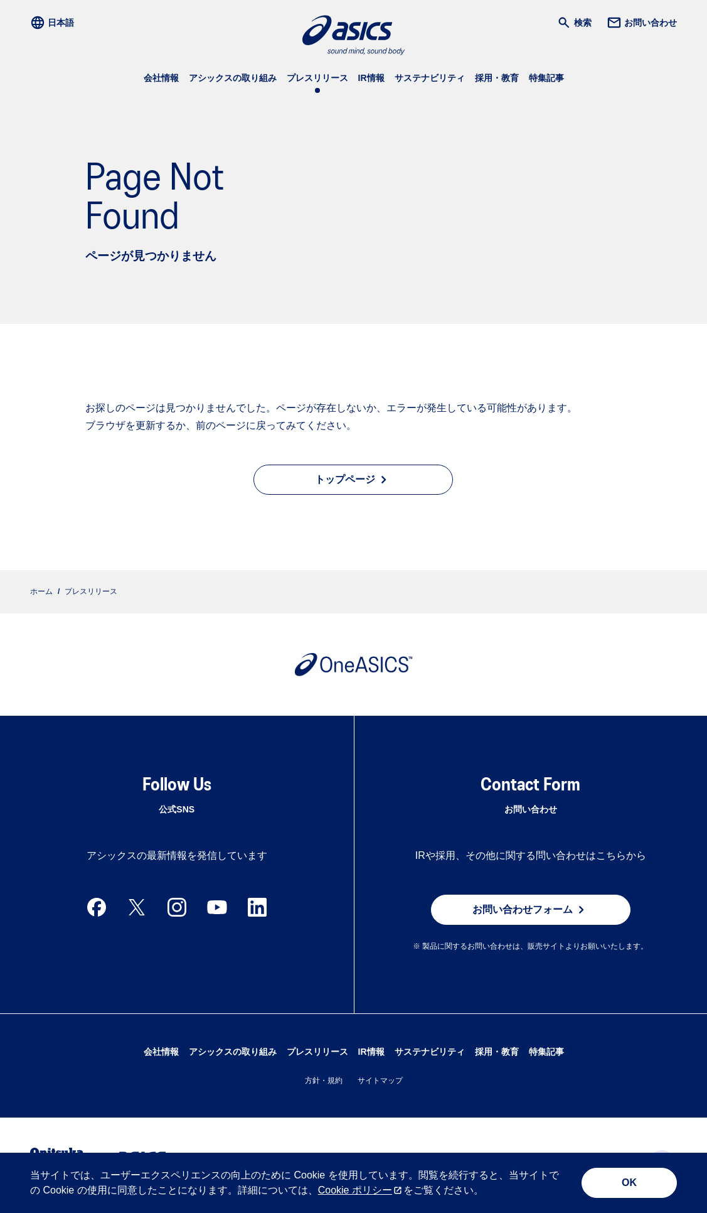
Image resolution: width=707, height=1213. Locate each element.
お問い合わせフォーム (530, 909)
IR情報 (371, 78)
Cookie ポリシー (355, 1190)
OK (629, 1182)
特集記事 (546, 78)
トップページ (353, 479)
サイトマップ (380, 1080)
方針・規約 (324, 1080)
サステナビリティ (430, 78)
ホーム (41, 591)
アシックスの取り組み (233, 78)
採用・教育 (497, 78)
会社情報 (161, 78)
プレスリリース (317, 78)
